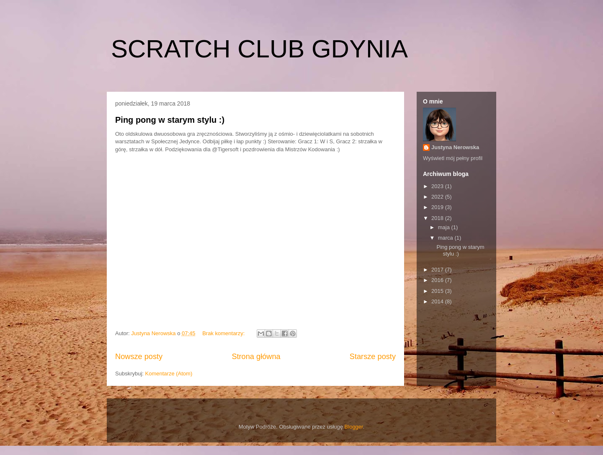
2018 (438, 218)
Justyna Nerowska (455, 147)
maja (444, 227)
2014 (438, 301)
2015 (438, 291)
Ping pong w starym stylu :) (169, 119)
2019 (438, 207)
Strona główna (256, 356)
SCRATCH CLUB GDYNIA (259, 49)
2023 (438, 186)
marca (446, 238)
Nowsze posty (138, 356)
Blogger (354, 427)
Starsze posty (373, 356)
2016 (438, 280)
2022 (438, 197)
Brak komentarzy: (224, 333)
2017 (438, 269)
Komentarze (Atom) (169, 373)
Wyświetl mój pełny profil (452, 158)
